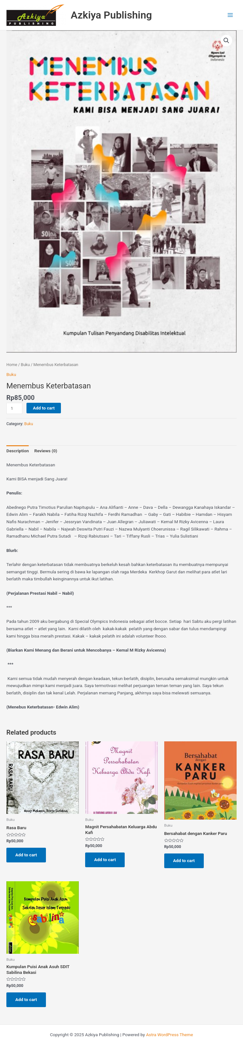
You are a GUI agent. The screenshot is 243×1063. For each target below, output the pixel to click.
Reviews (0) (45, 450)
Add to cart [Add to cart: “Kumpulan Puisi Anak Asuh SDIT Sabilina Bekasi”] (26, 999)
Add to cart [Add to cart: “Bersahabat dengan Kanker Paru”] (184, 860)
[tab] (17, 451)
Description (17, 450)
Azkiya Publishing (111, 15)
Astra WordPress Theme (169, 1034)
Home (11, 364)
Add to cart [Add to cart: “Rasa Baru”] (26, 854)
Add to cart (44, 407)
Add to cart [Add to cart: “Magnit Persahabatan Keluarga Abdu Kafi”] (105, 859)
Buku (25, 364)
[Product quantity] (14, 408)
